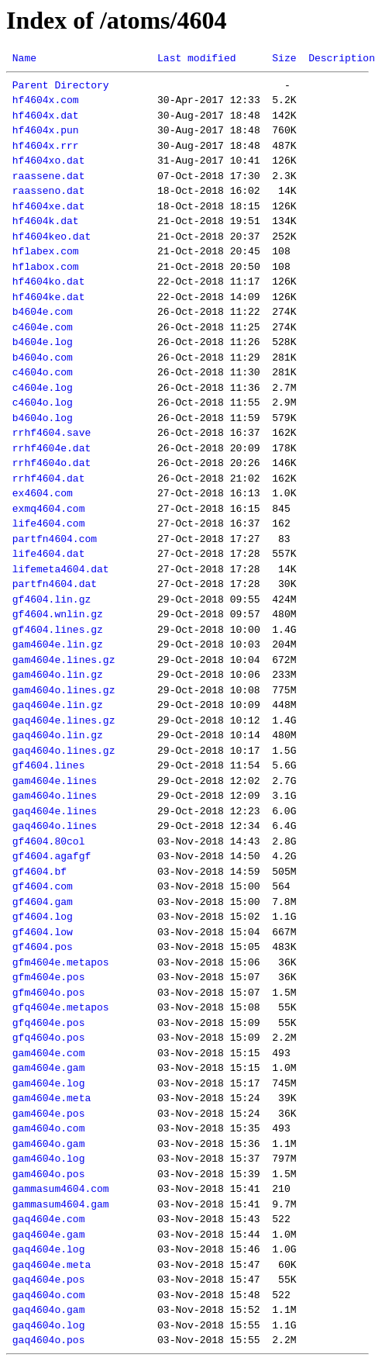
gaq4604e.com (48, 1219)
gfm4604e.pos (48, 977)
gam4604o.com (48, 1128)
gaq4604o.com (48, 1295)
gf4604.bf (39, 872)
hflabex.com (45, 251)
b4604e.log (42, 342)
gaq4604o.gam (48, 1310)
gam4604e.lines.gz (63, 660)
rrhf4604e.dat (51, 448)
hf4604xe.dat (48, 206)
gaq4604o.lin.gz (57, 735)
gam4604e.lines (54, 781)
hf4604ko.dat (48, 281)
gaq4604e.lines (54, 811)
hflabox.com (45, 267)
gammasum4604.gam (60, 1204)
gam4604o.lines (54, 796)
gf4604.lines (48, 765)
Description (341, 58)
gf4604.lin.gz (51, 599)
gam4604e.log (48, 1083)
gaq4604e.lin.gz (57, 705)
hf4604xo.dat (48, 161)
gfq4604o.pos (48, 1038)
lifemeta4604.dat (60, 569)
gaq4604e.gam (48, 1235)
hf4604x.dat (45, 116)
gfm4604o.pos (48, 993)
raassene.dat (48, 176)
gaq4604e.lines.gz (63, 720)
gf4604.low (42, 932)
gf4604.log (42, 917)
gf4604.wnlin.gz (57, 614)
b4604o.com (42, 357)
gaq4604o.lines (54, 826)
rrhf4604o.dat (51, 463)
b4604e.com (42, 312)
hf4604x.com (45, 100)
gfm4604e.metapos (60, 962)
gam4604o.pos (48, 1174)
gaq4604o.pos (48, 1340)
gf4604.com (42, 886)
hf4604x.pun (45, 130)
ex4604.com (42, 493)
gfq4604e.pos (48, 1023)
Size (284, 58)
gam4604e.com (48, 1053)
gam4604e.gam (48, 1068)
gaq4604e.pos (48, 1280)
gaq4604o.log (48, 1325)
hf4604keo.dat (51, 237)
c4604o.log (42, 402)
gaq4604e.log (48, 1249)
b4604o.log (42, 418)
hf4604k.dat (45, 221)
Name (24, 58)
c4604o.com (42, 372)
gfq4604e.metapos (60, 1007)
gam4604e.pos (48, 1114)
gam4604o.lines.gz (63, 690)
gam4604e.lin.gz (57, 644)
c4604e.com (42, 327)
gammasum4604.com (60, 1189)
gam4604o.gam (48, 1144)
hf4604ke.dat (48, 297)
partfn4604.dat (54, 584)
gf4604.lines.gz (57, 630)
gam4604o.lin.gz (57, 675)
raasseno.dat (48, 191)
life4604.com (48, 523)
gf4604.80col (48, 841)
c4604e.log (42, 388)
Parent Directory (60, 85)
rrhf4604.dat (48, 478)
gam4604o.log (48, 1159)
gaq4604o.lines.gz (63, 751)
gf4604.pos (42, 947)
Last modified (196, 58)
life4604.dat (48, 554)
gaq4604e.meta (51, 1265)
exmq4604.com (48, 509)
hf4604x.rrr (45, 146)
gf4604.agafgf (51, 856)
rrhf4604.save (51, 433)
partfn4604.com (54, 539)
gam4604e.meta (51, 1098)
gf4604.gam (42, 902)
